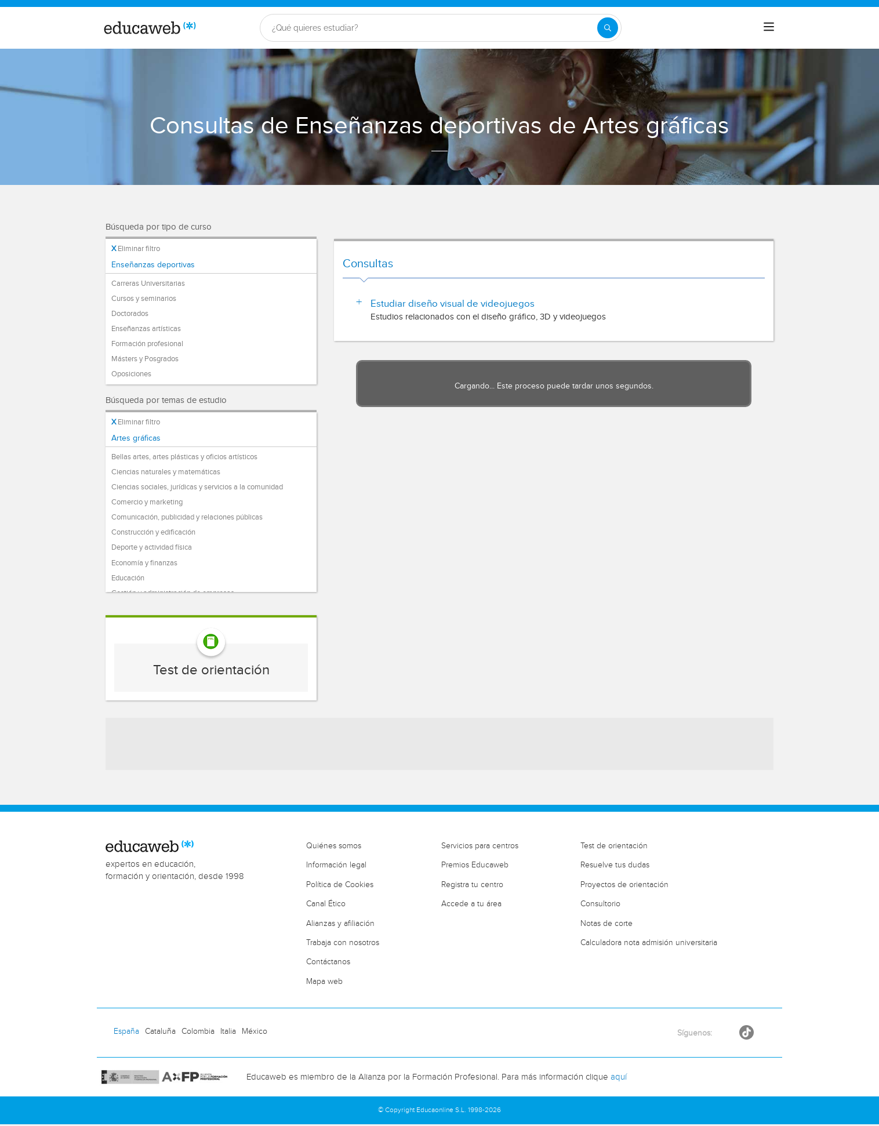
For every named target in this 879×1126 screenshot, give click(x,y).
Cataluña (160, 1031)
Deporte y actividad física (151, 547)
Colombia (198, 1031)
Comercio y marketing (147, 502)
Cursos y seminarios (143, 298)
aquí (619, 1077)
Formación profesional (147, 343)
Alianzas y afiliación (340, 923)
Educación (127, 578)
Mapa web (324, 981)
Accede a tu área (471, 904)
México (254, 1031)
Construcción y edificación (153, 532)
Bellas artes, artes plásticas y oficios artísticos (184, 457)
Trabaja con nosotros (342, 942)
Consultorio (600, 904)
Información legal (336, 865)
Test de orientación (211, 670)
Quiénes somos (333, 846)
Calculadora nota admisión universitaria (648, 942)
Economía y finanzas (144, 563)
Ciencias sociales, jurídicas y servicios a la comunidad (197, 487)
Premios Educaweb (474, 865)
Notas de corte (606, 923)
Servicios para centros (479, 846)
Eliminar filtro (135, 248)
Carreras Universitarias (148, 283)
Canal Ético (326, 904)
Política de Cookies (339, 884)
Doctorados (129, 313)
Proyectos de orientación (624, 884)
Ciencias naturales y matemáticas (165, 472)
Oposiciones (131, 374)
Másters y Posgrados (145, 359)
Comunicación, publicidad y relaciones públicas (187, 517)
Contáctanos (328, 962)
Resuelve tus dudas (614, 865)
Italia (228, 1031)
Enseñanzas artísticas (146, 328)
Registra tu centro (472, 884)
